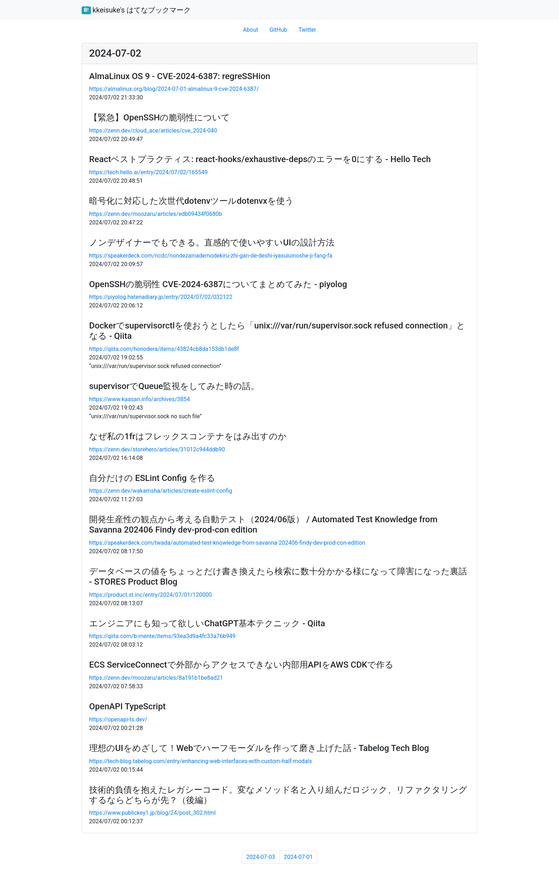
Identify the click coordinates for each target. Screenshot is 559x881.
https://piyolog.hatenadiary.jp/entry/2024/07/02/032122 (160, 297)
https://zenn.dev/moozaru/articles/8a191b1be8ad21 (156, 677)
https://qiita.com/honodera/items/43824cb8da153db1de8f (164, 349)
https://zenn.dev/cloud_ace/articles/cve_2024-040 (153, 130)
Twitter (307, 29)
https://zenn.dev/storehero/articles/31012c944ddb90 (157, 449)
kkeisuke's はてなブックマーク (136, 10)
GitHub (278, 29)
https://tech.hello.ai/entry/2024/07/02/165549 (148, 172)
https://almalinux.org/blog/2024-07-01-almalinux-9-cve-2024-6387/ (174, 88)
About (250, 29)
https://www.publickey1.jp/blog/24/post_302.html (152, 812)
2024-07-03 (260, 857)
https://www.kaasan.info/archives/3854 (139, 399)
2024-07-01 (298, 857)
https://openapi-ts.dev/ (118, 719)
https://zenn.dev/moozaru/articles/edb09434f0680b (155, 214)
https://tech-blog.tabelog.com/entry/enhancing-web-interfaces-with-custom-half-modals (200, 761)
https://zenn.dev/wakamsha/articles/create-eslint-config (160, 490)
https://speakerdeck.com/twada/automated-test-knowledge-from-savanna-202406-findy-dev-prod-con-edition (227, 542)
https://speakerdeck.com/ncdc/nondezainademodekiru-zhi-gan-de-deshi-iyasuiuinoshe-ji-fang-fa (210, 255)
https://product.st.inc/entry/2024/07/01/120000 (150, 594)
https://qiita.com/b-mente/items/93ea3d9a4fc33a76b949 (162, 636)
